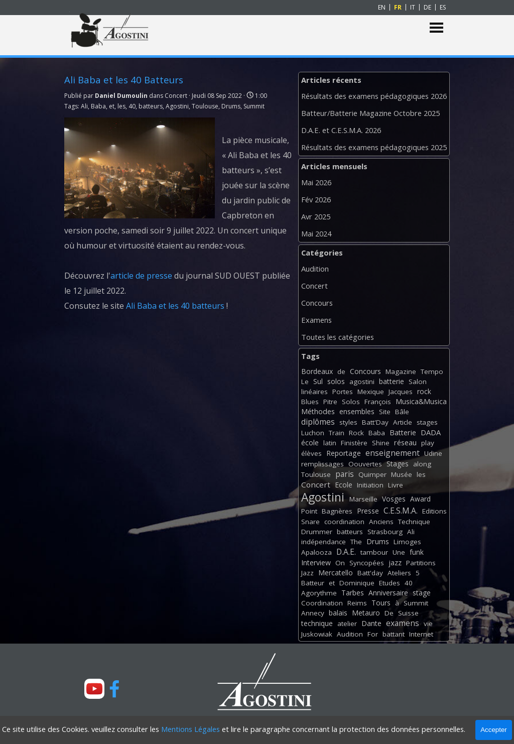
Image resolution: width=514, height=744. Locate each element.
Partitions (421, 562)
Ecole (343, 484)
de (341, 371)
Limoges (407, 541)
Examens (316, 320)
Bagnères (337, 511)
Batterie (403, 432)
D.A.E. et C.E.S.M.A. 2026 (341, 130)
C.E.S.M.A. (400, 510)
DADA (431, 432)
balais (338, 612)
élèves (311, 453)
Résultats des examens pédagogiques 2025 (374, 147)
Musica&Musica (421, 401)
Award (420, 499)
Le (305, 381)
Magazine (401, 371)
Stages (398, 463)
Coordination (322, 602)
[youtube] (94, 689)
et (111, 106)
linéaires (314, 391)
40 (132, 106)
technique (317, 623)
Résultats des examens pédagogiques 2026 (374, 96)
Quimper (372, 474)
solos (336, 381)
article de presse (141, 275)
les (121, 106)
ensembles (356, 411)
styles (348, 422)
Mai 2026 (316, 182)
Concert (314, 286)
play (427, 442)
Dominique (356, 582)
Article (402, 422)
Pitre (330, 401)
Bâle (402, 411)
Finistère (354, 442)
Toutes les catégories (337, 337)
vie (428, 623)
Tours (381, 602)
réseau (405, 442)
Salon (418, 381)
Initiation (370, 484)
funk (417, 552)
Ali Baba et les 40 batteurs (175, 305)
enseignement (392, 452)
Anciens (381, 521)
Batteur (312, 582)
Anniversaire (388, 592)
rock (424, 391)
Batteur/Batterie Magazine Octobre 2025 (370, 113)
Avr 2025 (315, 216)
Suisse (408, 612)
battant (393, 634)
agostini (361, 381)
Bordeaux (317, 371)
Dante (371, 623)
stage (422, 592)
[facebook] (114, 689)
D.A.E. (346, 551)
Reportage (343, 453)
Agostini (177, 106)
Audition (315, 269)
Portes (342, 391)
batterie (391, 381)
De (389, 612)
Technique (414, 521)
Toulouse (205, 106)
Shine (381, 442)
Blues (310, 401)
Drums (230, 106)
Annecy (312, 612)
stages (427, 422)
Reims (357, 602)
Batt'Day (375, 422)
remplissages (322, 463)
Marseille (363, 499)
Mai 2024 (316, 233)
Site (385, 411)
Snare (310, 521)
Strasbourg (385, 531)
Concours (317, 303)
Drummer (316, 531)
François (377, 401)
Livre (395, 484)
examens (402, 623)
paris (344, 473)
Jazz (307, 572)
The (356, 541)
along (422, 463)
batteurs (151, 106)
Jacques (401, 391)
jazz (395, 562)
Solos (351, 401)
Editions (434, 511)
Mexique (370, 391)
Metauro (366, 612)
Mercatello (335, 572)
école (310, 442)
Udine (433, 453)
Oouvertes (365, 463)
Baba (98, 106)
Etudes (389, 582)
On (340, 562)
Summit (254, 106)
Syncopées (366, 562)
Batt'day (370, 572)
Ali (84, 106)
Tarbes (352, 592)
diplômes (318, 421)
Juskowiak (316, 634)
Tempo (432, 371)
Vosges (394, 499)
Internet (421, 634)
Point (309, 511)
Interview (316, 562)
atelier (347, 623)
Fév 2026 (316, 199)
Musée (401, 474)
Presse (368, 511)
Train (336, 432)
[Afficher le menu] (436, 28)
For (372, 634)
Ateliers (399, 572)
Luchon (312, 432)
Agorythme (319, 592)
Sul (318, 381)
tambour (374, 552)
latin (329, 442)
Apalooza (316, 552)
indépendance (323, 541)
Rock (356, 432)
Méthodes (318, 411)
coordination (344, 521)
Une (399, 552)
